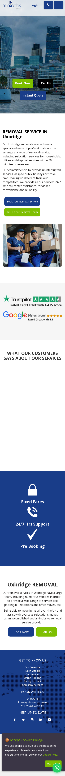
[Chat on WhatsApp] (57, 768)
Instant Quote (32, 95)
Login (34, 5)
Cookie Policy (50, 754)
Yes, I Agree (53, 764)
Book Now (23, 83)
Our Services (32, 674)
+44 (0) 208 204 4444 (33, 705)
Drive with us (32, 670)
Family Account (32, 681)
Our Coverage (32, 667)
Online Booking (32, 677)
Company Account (32, 684)
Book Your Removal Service (22, 201)
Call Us (46, 83)
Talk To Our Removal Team (22, 212)
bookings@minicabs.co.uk (32, 702)
